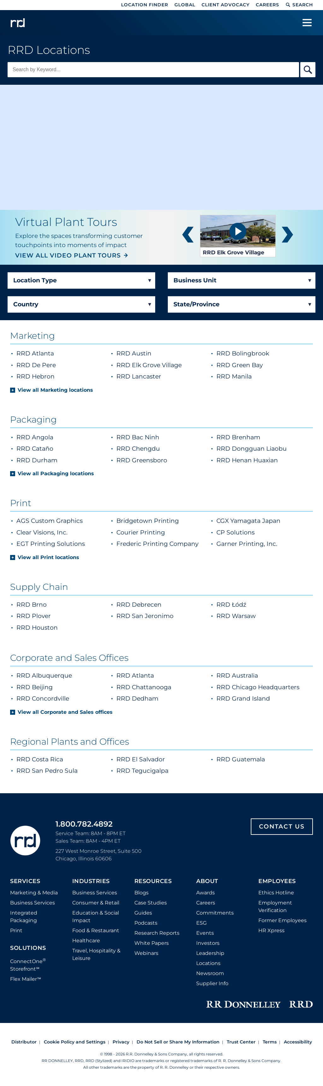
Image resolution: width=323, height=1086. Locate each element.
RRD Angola (34, 437)
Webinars (146, 953)
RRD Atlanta (50, 353)
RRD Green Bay (255, 365)
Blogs (141, 893)
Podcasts (145, 923)
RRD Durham (36, 460)
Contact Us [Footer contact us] (282, 826)
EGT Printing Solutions (50, 543)
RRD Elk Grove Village (163, 365)
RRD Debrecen (139, 604)
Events (205, 933)
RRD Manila (249, 376)
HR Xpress (271, 930)
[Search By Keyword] (307, 69)
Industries (91, 881)
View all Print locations (48, 557)
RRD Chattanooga (143, 687)
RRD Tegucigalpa (142, 770)
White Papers (151, 943)
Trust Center (241, 1042)
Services (25, 881)
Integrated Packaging (23, 916)
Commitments (215, 913)
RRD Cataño (34, 448)
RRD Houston (37, 627)
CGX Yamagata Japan (248, 520)
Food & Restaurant (95, 930)
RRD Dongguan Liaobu (251, 448)
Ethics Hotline (276, 893)
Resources (153, 881)
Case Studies (150, 903)
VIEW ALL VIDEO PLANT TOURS (68, 255)
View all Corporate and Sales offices (65, 712)
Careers (267, 4)
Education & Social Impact (95, 916)
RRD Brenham (238, 437)
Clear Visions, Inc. (42, 532)
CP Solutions (235, 532)
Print (16, 930)
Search (299, 4)
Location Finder (144, 4)
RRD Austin (149, 353)
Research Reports (156, 933)
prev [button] (187, 236)
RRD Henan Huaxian (247, 460)
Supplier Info (212, 983)
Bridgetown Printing (147, 520)
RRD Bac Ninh (137, 437)
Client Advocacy (226, 4)
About (207, 881)
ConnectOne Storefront (28, 964)
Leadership (210, 953)
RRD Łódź (231, 604)
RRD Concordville (42, 698)
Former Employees (282, 920)
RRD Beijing (34, 687)
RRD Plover (33, 616)
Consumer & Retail (95, 903)
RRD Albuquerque (44, 675)
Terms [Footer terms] (270, 1042)
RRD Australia (237, 675)
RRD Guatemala (240, 759)
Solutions (28, 948)
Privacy (121, 1042)
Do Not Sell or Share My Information (178, 1042)
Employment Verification (275, 906)
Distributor (24, 1042)
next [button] (287, 236)
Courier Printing (140, 532)
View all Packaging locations (56, 474)
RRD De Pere (51, 365)
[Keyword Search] (153, 69)
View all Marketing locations (55, 390)
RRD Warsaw (236, 616)
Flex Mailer (25, 979)
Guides (143, 913)
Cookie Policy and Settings (74, 1042)
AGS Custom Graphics (49, 520)
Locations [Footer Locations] (208, 963)
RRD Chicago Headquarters (257, 687)
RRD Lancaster (154, 376)
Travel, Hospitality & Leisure (96, 954)
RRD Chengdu (138, 448)
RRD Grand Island (243, 698)
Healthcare (86, 941)
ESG (201, 923)
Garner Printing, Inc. (246, 543)
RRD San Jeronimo (144, 616)
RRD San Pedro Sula (47, 770)
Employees (277, 881)
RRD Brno (31, 604)
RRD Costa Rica (39, 759)
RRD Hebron (51, 376)
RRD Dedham (137, 698)
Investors (208, 943)
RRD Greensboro (141, 460)
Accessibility (298, 1042)
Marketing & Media (34, 893)
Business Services (32, 903)
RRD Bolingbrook (258, 353)
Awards (205, 893)
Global (184, 4)
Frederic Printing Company (157, 543)
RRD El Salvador (140, 759)
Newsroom (210, 973)
